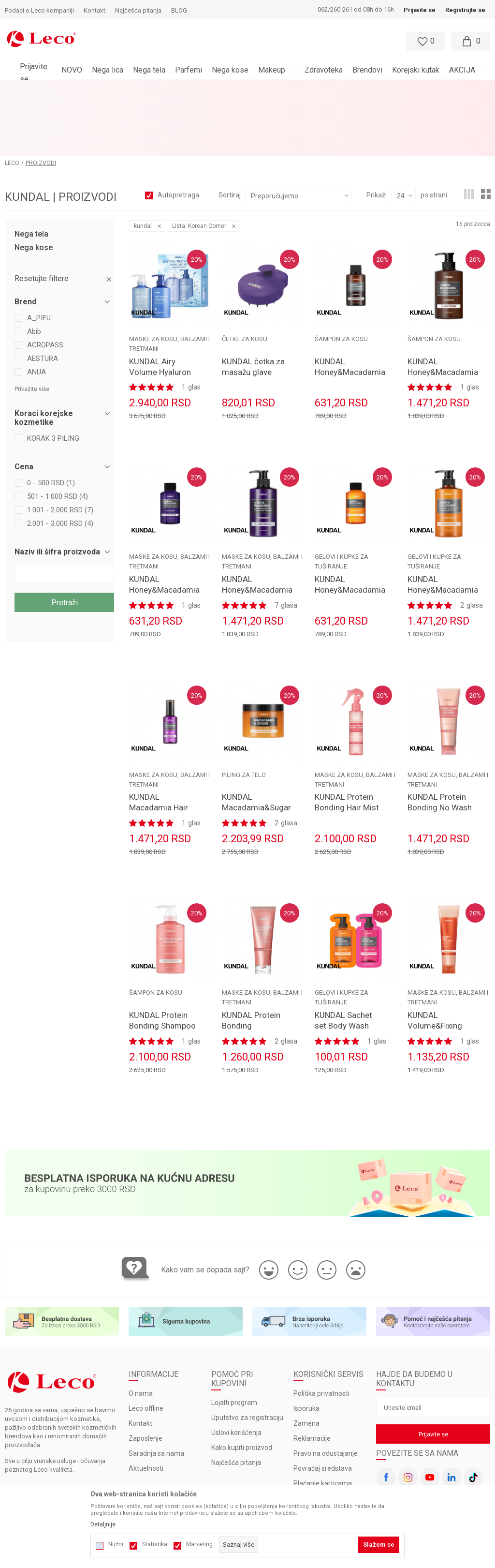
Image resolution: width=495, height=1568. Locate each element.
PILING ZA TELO (244, 713)
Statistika (154, 1544)
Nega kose (34, 186)
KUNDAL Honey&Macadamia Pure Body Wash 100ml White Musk (348, 534)
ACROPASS (45, 284)
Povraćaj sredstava (322, 1408)
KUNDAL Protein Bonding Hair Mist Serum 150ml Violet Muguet (347, 752)
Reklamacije (312, 1378)
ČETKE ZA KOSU (244, 278)
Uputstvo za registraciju (247, 1357)
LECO (12, 102)
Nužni (115, 1544)
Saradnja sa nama (156, 1393)
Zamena (306, 1363)
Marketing (199, 1544)
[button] (225, 41)
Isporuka (306, 1348)
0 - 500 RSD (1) (51, 422)
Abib (34, 270)
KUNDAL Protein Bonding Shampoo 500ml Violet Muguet (162, 970)
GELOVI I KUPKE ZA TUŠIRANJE (341, 501)
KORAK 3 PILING (53, 377)
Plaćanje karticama (322, 1423)
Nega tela (31, 173)
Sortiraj (229, 134)
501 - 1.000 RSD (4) (57, 435)
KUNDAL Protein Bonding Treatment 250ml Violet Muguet (253, 970)
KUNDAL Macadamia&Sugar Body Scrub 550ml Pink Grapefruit (256, 752)
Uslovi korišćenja (236, 1372)
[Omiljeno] (424, 41)
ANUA (36, 311)
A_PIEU (39, 257)
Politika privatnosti (321, 1333)
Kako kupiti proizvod (241, 1387)
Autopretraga (178, 134)
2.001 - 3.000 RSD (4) (60, 462)
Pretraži (64, 541)
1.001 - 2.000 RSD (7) (60, 449)
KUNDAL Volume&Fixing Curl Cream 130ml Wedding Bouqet (441, 970)
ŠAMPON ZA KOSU (341, 278)
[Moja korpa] (470, 41)
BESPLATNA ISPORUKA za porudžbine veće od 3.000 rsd (222, 87)
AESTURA (42, 297)
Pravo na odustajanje (325, 1393)
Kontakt (140, 1363)
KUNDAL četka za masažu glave (253, 306)
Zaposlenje (145, 1378)
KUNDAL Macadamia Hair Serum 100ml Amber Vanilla (158, 752)
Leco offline (146, 1348)
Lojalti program (234, 1342)
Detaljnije (103, 1524)
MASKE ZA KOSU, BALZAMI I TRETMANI (169, 282)
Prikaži (376, 134)
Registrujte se (465, 10)
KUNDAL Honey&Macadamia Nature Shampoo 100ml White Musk (348, 316)
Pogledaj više (334, 87)
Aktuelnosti (146, 1408)
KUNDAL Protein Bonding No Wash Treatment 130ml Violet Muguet (440, 752)
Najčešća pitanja (236, 1402)
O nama (141, 1333)
